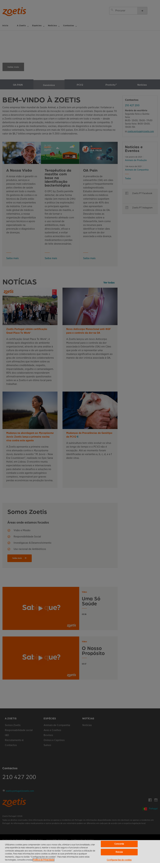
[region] (80, 851)
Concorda (119, 844)
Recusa (119, 852)
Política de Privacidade (43, 860)
